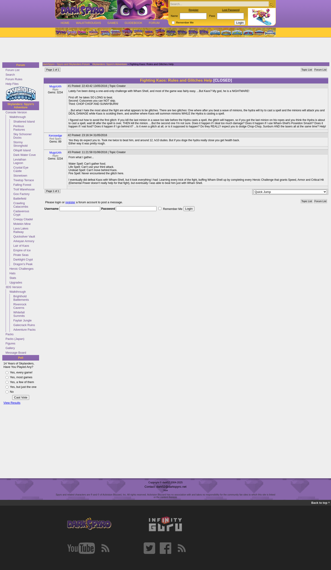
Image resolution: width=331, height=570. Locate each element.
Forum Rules (14, 79)
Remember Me (185, 22)
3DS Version (14, 287)
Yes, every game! (21, 372)
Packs (10, 334)
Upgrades (15, 282)
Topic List (306, 69)
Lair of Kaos (21, 245)
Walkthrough (17, 117)
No (12, 391)
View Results (11, 402)
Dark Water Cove (24, 155)
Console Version (16, 112)
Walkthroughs (88, 23)
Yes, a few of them (22, 382)
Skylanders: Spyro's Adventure (21, 106)
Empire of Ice (22, 250)
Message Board (16, 352)
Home (65, 23)
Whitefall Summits (19, 314)
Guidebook (134, 23)
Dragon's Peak (23, 264)
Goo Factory (21, 194)
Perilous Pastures (19, 127)
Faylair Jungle (22, 320)
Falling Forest (22, 184)
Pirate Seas (21, 255)
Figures (10, 343)
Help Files (12, 84)
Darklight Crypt (23, 259)
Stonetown (20, 175)
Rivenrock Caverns (19, 306)
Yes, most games (21, 377)
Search (10, 74)
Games (112, 23)
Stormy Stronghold (20, 143)
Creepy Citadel (23, 219)
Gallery (10, 348)
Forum (154, 23)
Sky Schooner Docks (22, 135)
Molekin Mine (22, 224)
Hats (12, 273)
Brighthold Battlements (21, 298)
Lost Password (231, 10)
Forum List (12, 70)
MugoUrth (55, 86)
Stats (12, 278)
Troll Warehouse (24, 189)
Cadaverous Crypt (21, 212)
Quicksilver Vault (24, 236)
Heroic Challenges (21, 268)
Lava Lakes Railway (20, 230)
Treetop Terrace (23, 180)
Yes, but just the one (23, 387)
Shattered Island (24, 121)
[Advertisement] (164, 50)
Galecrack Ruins (24, 325)
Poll (20, 357)
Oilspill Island (22, 150)
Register (194, 10)
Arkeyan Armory (23, 241)
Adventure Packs (24, 329)
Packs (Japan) (15, 339)
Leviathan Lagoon (19, 161)
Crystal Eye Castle (20, 169)
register (70, 202)
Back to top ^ (320, 502)
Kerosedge (55, 135)
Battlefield (19, 198)
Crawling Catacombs (20, 204)
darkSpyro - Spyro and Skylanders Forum (66, 64)
